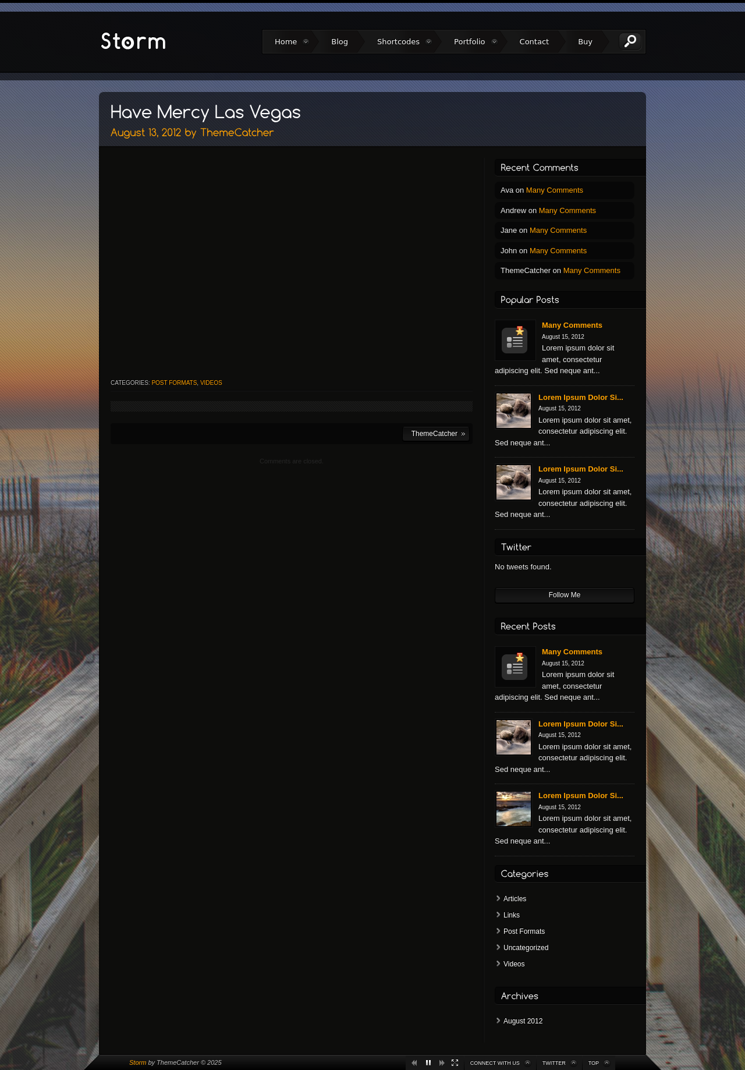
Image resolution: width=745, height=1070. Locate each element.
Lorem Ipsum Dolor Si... (580, 397)
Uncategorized (525, 948)
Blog (339, 41)
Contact (534, 41)
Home (286, 41)
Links (511, 915)
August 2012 (522, 1021)
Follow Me (565, 595)
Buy (585, 41)
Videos (211, 383)
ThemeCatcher (434, 434)
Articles (514, 899)
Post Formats (174, 383)
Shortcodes (398, 41)
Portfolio (469, 41)
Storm (137, 1062)
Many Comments (554, 190)
